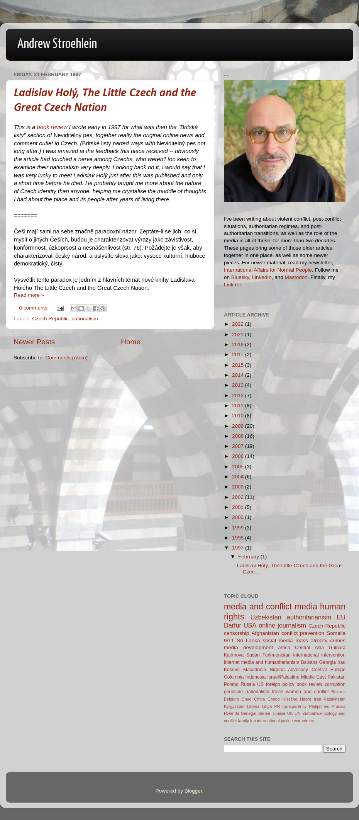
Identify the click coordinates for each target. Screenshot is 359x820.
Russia (247, 684)
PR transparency (290, 706)
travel (277, 691)
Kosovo (232, 669)
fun (253, 720)
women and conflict (307, 691)
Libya (267, 706)
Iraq (341, 662)
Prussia (338, 706)
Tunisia (278, 713)
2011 (238, 405)
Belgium (231, 699)
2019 (238, 344)
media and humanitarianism (270, 662)
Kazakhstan (334, 699)
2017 (238, 354)
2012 (238, 395)
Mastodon (295, 277)
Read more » (29, 295)
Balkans (309, 662)
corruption (335, 684)
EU (341, 617)
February (249, 557)
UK (290, 713)
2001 (238, 507)
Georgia (327, 662)
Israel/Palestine (284, 677)
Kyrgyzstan (234, 706)
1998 (238, 538)
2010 (238, 416)
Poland (231, 684)
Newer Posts (34, 342)
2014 (238, 375)
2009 (238, 426)
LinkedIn (262, 277)
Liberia (253, 706)
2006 (238, 456)
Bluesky (240, 277)
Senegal (248, 713)
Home (130, 342)
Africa (284, 647)
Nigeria (277, 669)
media (306, 606)
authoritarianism (309, 617)
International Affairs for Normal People (268, 270)
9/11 (229, 640)
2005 (238, 467)
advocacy (298, 669)
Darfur (232, 625)
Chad (247, 699)
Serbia (264, 713)
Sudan (253, 655)
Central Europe (328, 669)
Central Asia (309, 647)
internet (232, 662)
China (259, 699)
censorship (236, 633)
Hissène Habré (297, 699)
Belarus (338, 691)
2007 (238, 446)
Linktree (233, 285)
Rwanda (231, 713)
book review (52, 127)
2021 (238, 334)
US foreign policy (275, 684)
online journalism (282, 625)
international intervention (319, 655)
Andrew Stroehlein (57, 44)
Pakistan (336, 677)
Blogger (193, 791)
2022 (238, 324)
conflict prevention (302, 633)
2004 (238, 477)
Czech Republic (50, 319)
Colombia (234, 677)
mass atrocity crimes (320, 640)
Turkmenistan (276, 655)
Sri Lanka (248, 640)
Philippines (319, 706)
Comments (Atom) (67, 358)
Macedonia (254, 669)
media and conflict (258, 606)
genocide (233, 691)
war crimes (304, 720)
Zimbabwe (312, 713)
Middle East (313, 677)
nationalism (84, 319)
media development (248, 647)
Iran (317, 699)
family (243, 720)
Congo (274, 699)
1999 (238, 528)
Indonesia (256, 677)
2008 (238, 436)
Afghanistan (265, 633)
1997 (238, 548)
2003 (238, 487)
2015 (238, 365)
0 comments (33, 308)
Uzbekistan (266, 617)
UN (298, 713)
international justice (275, 720)
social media (277, 640)
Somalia (336, 633)
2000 (238, 517)
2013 (238, 385)
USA (250, 625)
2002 (238, 497)
